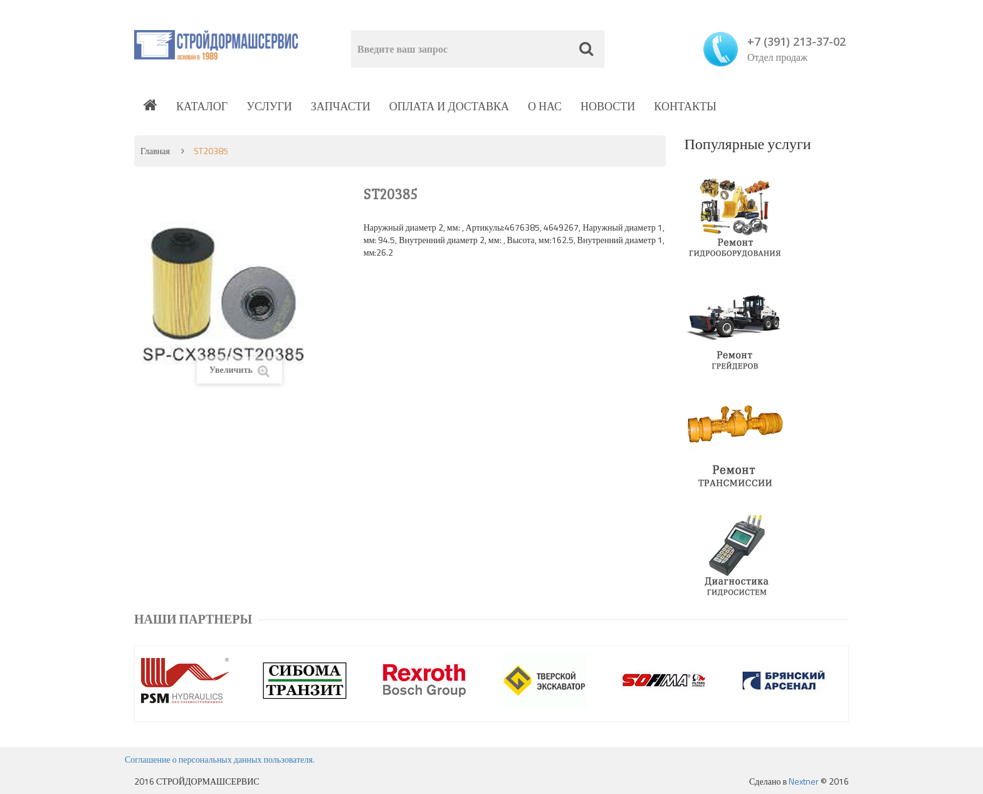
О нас (545, 106)
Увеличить (239, 370)
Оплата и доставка (449, 106)
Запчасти (341, 106)
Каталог (202, 106)
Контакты (685, 106)
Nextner (804, 781)
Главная (155, 150)
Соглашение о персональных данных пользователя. (220, 759)
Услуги (269, 106)
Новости (608, 106)
